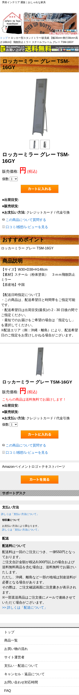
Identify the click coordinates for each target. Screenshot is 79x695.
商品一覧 (11, 640)
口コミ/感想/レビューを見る (27, 227)
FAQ (7, 690)
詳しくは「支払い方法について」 (20, 514)
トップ (4, 37)
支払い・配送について (21, 665)
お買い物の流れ (16, 649)
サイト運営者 (14, 657)
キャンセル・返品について (24, 674)
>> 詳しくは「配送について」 (24, 607)
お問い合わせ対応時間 (21, 682)
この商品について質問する (26, 220)
